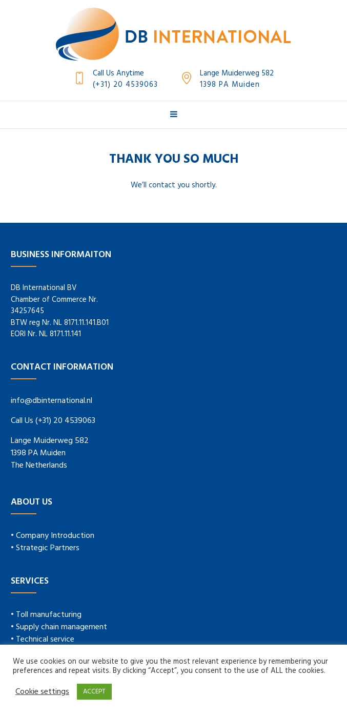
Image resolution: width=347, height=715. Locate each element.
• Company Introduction (52, 536)
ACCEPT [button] (94, 691)
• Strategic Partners (45, 548)
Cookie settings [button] (42, 692)
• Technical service (42, 639)
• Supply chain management (59, 627)
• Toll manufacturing (46, 615)
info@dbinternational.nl (51, 401)
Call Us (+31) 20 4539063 (53, 421)
